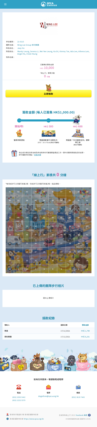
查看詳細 (37, 154)
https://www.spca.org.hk (34, 418)
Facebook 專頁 (81, 415)
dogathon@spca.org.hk (48, 396)
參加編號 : (10, 41)
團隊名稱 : (10, 45)
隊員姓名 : (10, 51)
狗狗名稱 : (10, 57)
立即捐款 (48, 92)
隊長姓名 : (10, 48)
